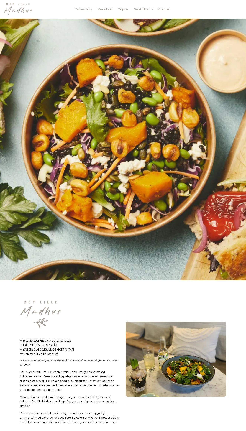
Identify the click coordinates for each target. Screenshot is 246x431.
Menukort (105, 9)
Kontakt (164, 9)
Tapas (123, 9)
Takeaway (83, 9)
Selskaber (142, 9)
